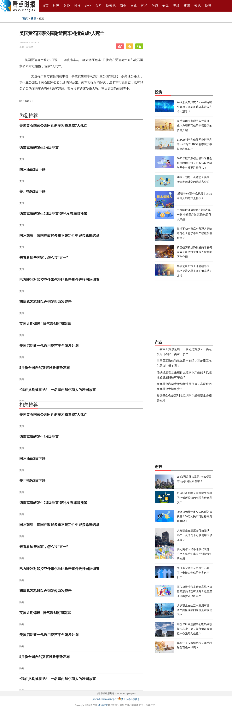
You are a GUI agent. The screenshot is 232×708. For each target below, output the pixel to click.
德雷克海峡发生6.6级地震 (39, 147)
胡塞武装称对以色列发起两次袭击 (45, 302)
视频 (176, 5)
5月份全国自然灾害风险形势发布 (44, 368)
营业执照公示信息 (129, 699)
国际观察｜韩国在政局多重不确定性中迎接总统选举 (59, 236)
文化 (133, 5)
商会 (123, 5)
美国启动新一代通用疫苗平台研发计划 (48, 346)
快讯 (208, 5)
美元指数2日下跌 (32, 192)
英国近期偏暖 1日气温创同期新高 (45, 324)
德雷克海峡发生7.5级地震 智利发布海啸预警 (53, 214)
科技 (77, 5)
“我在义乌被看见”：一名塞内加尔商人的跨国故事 (57, 390)
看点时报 (103, 705)
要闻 (187, 5)
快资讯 (111, 5)
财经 (66, 5)
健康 (155, 5)
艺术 (144, 5)
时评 (56, 5)
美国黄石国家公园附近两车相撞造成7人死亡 (53, 125)
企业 (88, 5)
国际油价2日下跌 (32, 169)
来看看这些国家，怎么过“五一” (43, 258)
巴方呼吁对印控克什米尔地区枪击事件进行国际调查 (59, 280)
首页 (45, 5)
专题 (165, 5)
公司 (98, 5)
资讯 (197, 5)
